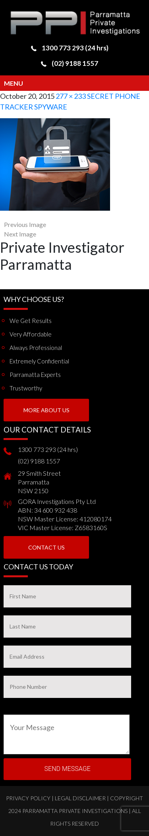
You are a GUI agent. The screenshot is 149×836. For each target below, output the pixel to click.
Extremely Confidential (39, 361)
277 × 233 (71, 96)
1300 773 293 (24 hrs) (75, 48)
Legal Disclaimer (80, 798)
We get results (31, 320)
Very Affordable (31, 334)
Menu (13, 83)
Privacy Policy (28, 798)
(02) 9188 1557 (75, 63)
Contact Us (46, 547)
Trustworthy (26, 388)
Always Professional (36, 347)
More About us (46, 410)
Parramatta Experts (35, 374)
